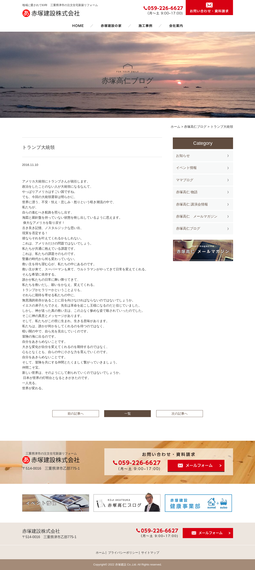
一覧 (127, 413)
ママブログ (184, 180)
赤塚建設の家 (111, 26)
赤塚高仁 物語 (187, 192)
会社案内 (176, 26)
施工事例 (145, 26)
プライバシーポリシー (123, 552)
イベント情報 (186, 168)
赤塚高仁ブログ (188, 228)
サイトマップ (150, 552)
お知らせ (183, 155)
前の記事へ (76, 413)
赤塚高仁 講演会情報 (192, 204)
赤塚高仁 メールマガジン (196, 216)
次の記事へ (180, 413)
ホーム (78, 26)
